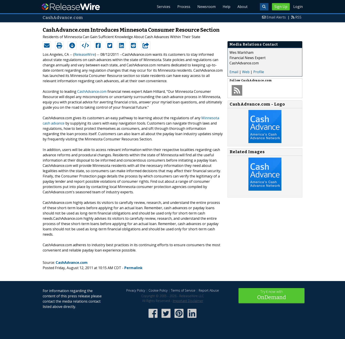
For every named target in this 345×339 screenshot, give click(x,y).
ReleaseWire (70, 6)
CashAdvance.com (91, 91)
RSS (298, 17)
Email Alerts (276, 17)
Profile (258, 71)
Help (226, 6)
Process (183, 6)
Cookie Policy (158, 290)
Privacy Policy (135, 290)
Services (163, 6)
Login (298, 6)
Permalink (133, 267)
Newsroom (206, 6)
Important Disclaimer (188, 301)
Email (233, 71)
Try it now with (272, 295)
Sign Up (280, 6)
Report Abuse (209, 290)
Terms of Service (183, 290)
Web (246, 71)
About (242, 6)
